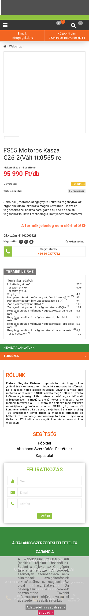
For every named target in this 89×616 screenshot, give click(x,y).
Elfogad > (46, 612)
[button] (74, 241)
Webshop (15, 46)
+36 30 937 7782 (49, 253)
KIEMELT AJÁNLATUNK (19, 347)
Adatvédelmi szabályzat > (45, 607)
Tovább (44, 515)
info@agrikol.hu (22, 37)
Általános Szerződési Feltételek (44, 543)
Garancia (45, 551)
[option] (12, 138)
